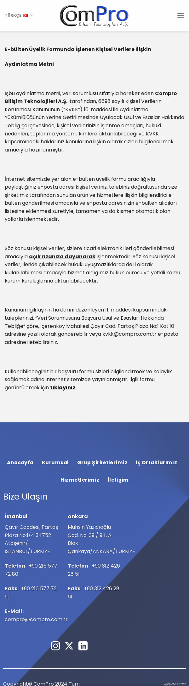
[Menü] (180, 15)
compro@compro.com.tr (36, 619)
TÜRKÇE (19, 15)
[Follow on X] (69, 647)
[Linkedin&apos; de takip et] (83, 647)
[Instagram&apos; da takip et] (55, 647)
